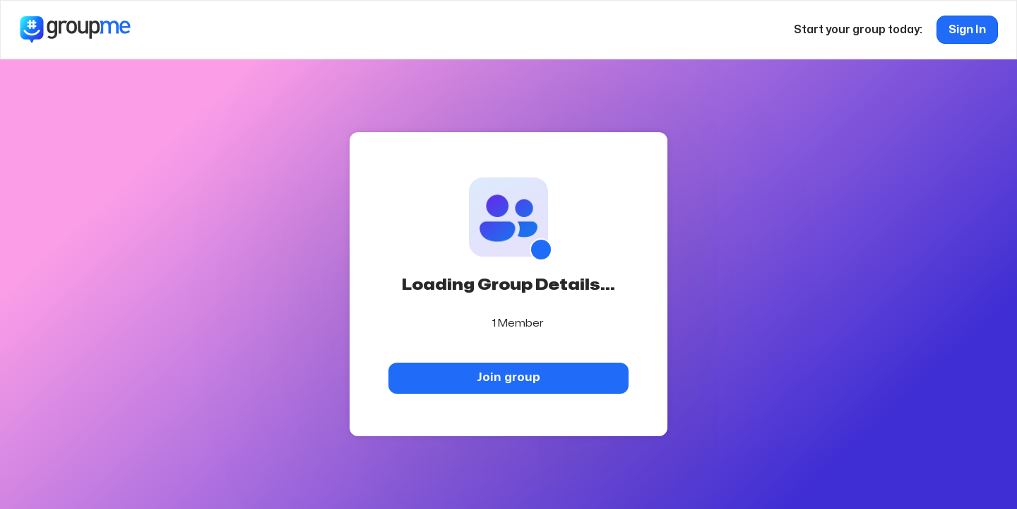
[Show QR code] (541, 249)
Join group (508, 377)
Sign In (967, 29)
